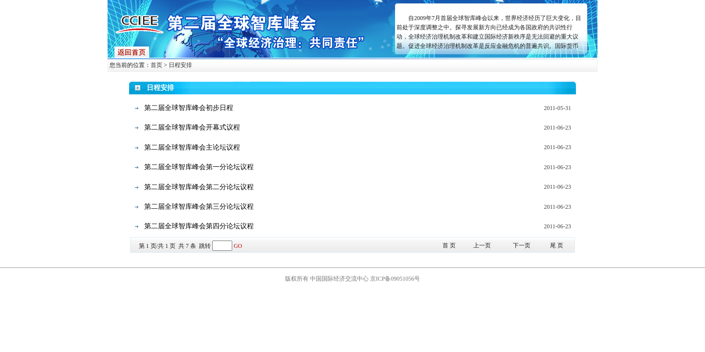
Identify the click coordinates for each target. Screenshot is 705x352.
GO (238, 245)
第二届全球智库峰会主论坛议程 (192, 147)
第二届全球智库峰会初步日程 (188, 107)
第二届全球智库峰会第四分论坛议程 (199, 226)
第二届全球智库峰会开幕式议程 (192, 127)
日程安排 (180, 65)
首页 (156, 65)
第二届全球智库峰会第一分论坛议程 (199, 167)
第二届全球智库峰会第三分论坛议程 (199, 206)
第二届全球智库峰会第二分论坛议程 (199, 187)
